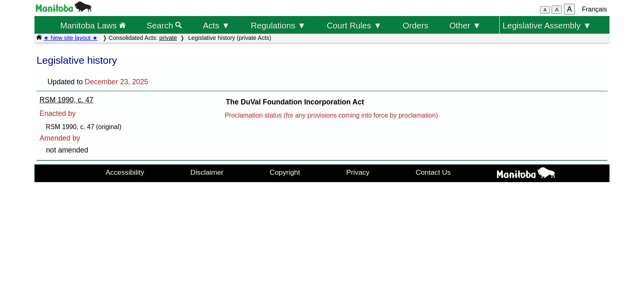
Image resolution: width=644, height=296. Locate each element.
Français (594, 9)
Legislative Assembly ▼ (547, 25)
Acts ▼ (216, 25)
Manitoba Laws (92, 25)
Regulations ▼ (278, 25)
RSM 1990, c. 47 (66, 100)
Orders (415, 25)
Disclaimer (207, 172)
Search (164, 25)
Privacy (358, 172)
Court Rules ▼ (354, 25)
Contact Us (433, 172)
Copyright (285, 172)
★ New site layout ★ (71, 38)
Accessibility (125, 172)
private (168, 38)
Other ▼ (465, 25)
